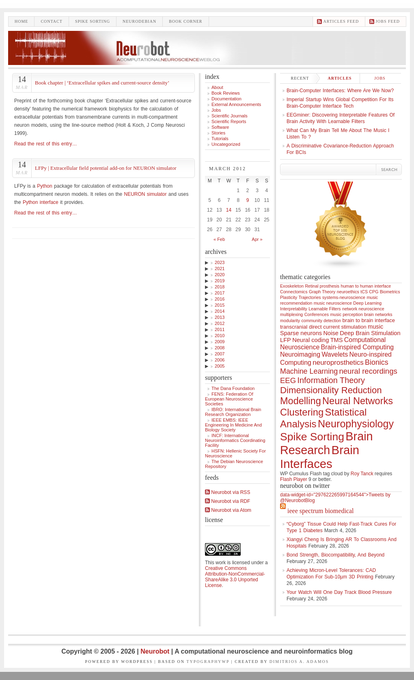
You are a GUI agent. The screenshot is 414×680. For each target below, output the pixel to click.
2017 (219, 292)
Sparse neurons (301, 333)
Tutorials (220, 138)
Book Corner (185, 21)
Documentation (226, 98)
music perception (346, 314)
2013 (219, 317)
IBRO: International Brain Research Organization (233, 412)
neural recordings (368, 371)
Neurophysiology (356, 423)
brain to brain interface (369, 320)
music (375, 326)
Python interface (40, 202)
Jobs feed (387, 21)
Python (44, 186)
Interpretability (293, 308)
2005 (219, 366)
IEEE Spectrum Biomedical (320, 510)
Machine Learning (309, 371)
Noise (331, 333)
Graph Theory (322, 291)
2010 (219, 335)
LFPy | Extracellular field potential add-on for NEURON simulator (105, 168)
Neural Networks (357, 401)
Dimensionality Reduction (331, 390)
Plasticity (288, 297)
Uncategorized (225, 144)
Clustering (301, 412)
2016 (219, 299)
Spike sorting (92, 21)
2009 (219, 341)
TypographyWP (207, 661)
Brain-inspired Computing (357, 347)
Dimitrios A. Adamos (299, 661)
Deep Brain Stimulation (370, 333)
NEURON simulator (145, 194)
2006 (219, 359)
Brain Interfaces (319, 456)
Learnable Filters (324, 308)
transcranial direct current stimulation (323, 327)
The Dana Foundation (232, 388)
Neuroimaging (300, 354)
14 (228, 210)
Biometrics (390, 291)
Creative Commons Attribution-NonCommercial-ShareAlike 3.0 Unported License (235, 576)
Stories (218, 132)
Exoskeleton (292, 286)
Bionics (376, 362)
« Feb (219, 239)
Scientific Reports (228, 121)
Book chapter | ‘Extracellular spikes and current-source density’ (102, 83)
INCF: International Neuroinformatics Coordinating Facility (235, 440)
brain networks (378, 314)
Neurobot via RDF (227, 501)
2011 (219, 329)
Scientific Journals (229, 115)
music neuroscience (333, 303)
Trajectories (309, 297)
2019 (219, 280)
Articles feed (341, 21)
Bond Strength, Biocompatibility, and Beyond (335, 555)
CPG (373, 291)
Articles (340, 78)
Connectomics (294, 291)
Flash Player (293, 479)
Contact (51, 21)
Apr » (257, 239)
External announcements (236, 104)
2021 (219, 268)
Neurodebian (139, 21)
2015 (219, 305)
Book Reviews (225, 93)
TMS (336, 340)
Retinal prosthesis (322, 286)
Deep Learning (367, 303)
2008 (219, 347)
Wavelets (334, 354)
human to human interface (366, 286)
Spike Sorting (312, 437)
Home (21, 21)
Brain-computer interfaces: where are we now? (340, 90)
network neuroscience (363, 308)
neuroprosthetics (338, 362)
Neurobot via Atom (228, 510)
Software (220, 127)
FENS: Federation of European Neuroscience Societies (229, 399)
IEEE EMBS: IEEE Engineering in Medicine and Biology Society (233, 425)
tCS (364, 291)
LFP (285, 340)
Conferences (316, 314)
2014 (219, 311)
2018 (219, 286)
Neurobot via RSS (227, 492)
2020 (219, 274)
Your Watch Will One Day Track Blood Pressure (339, 592)
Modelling (300, 401)
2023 (219, 262)
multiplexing (291, 314)
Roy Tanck (362, 473)
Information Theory (331, 380)
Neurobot (155, 651)
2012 (219, 323)
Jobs (216, 110)
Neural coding (310, 340)
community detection (321, 320)
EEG (288, 380)
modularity (290, 320)
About (217, 87)
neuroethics (348, 291)
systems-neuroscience (343, 297)
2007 (219, 353)
